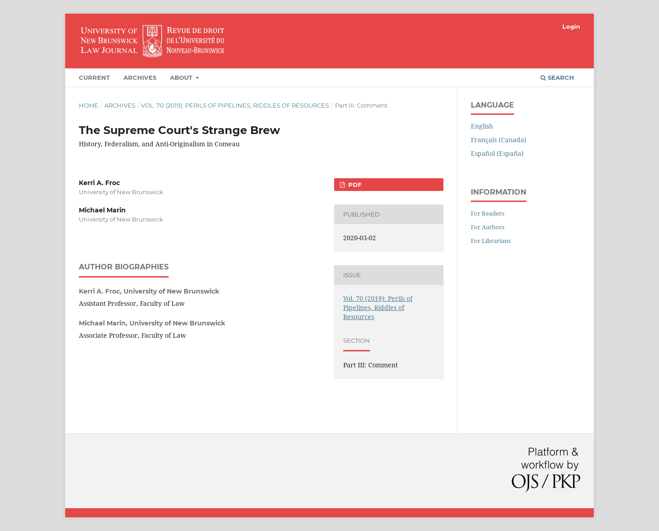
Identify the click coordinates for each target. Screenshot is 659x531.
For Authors (488, 227)
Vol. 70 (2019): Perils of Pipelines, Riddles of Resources (235, 105)
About (182, 77)
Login (571, 26)
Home (88, 105)
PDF (353, 184)
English (482, 126)
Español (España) (497, 153)
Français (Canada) (498, 139)
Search (557, 77)
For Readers (488, 213)
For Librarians (491, 241)
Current (94, 77)
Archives (140, 77)
